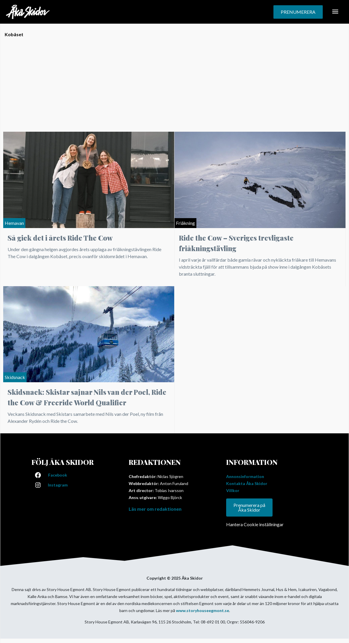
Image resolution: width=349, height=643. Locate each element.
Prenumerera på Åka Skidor (249, 507)
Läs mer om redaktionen (155, 509)
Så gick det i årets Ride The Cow (60, 237)
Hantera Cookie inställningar (255, 524)
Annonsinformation (245, 476)
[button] (298, 12)
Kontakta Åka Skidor (246, 483)
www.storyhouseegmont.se (202, 610)
